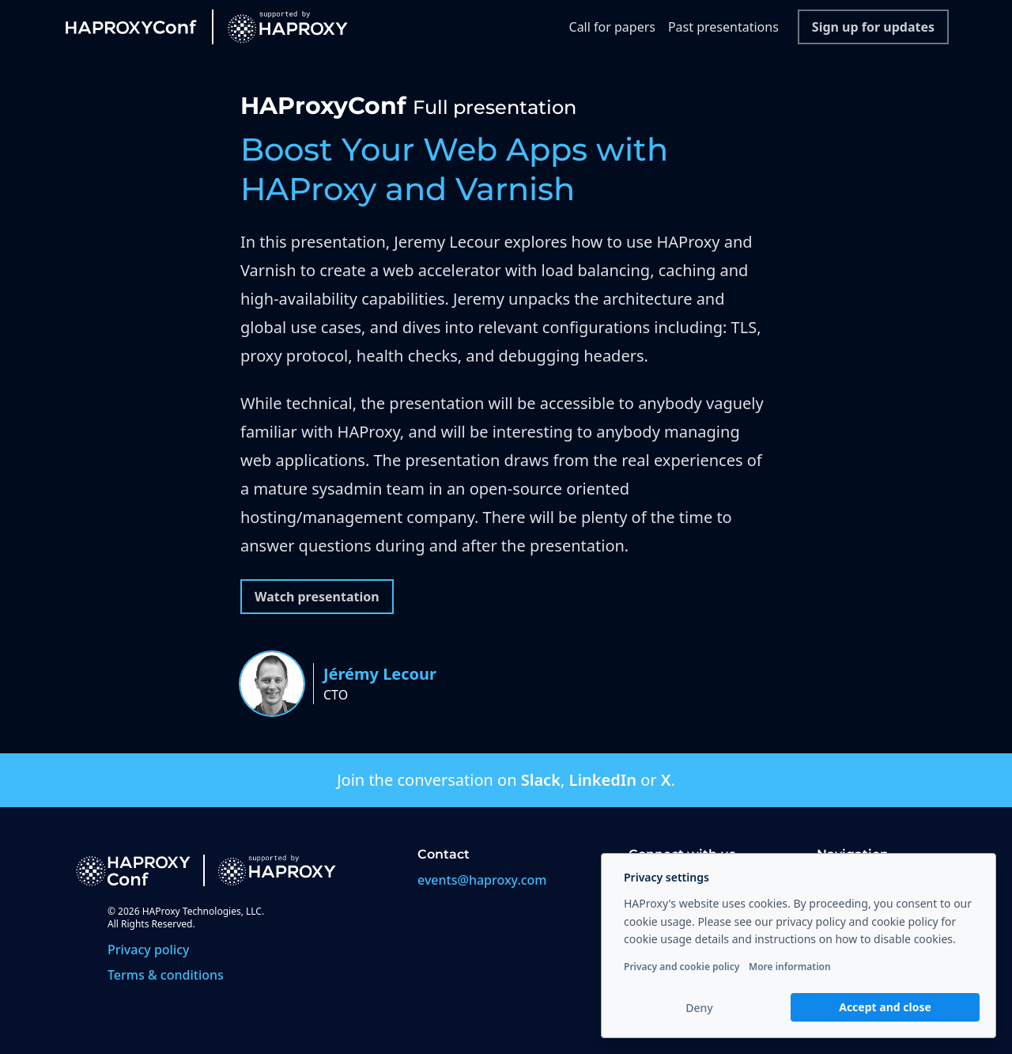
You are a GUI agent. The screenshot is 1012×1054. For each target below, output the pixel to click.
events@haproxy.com (481, 880)
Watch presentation (317, 596)
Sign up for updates (873, 27)
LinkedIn (602, 779)
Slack (541, 779)
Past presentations (723, 27)
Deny (698, 1007)
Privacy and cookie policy (681, 966)
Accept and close (885, 1006)
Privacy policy (149, 949)
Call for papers (612, 27)
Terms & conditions (166, 975)
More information (790, 966)
